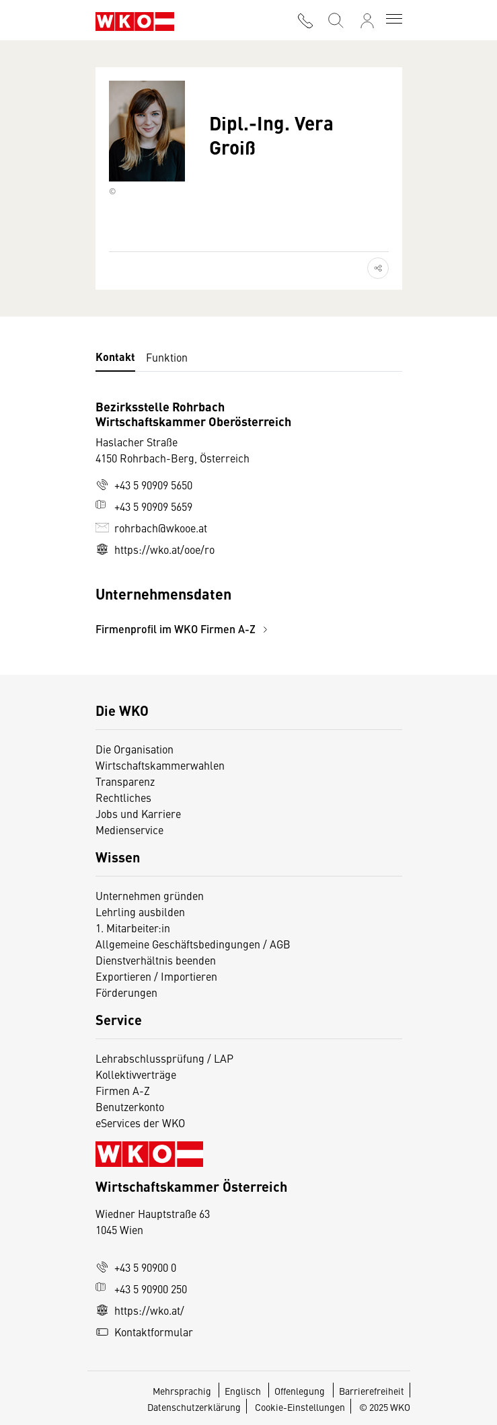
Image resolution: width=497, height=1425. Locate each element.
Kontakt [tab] (115, 356)
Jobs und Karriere (138, 813)
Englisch (244, 1390)
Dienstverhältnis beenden (155, 959)
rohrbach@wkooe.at (151, 527)
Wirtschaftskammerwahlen (160, 765)
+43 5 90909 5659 (143, 506)
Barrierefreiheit (371, 1390)
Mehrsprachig (183, 1390)
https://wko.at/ (139, 1310)
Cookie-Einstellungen (300, 1407)
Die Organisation (134, 748)
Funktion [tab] (167, 357)
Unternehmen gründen (149, 895)
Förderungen (126, 992)
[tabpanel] (248, 518)
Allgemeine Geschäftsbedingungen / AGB (193, 943)
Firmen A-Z (122, 1090)
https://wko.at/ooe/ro (155, 549)
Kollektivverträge (135, 1074)
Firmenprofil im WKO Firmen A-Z (183, 629)
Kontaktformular (144, 1331)
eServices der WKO (140, 1122)
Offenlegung (299, 1390)
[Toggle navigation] (394, 20)
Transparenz (125, 781)
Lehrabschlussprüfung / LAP (164, 1058)
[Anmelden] (367, 20)
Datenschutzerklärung (194, 1407)
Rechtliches (123, 797)
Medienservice (129, 829)
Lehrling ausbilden (140, 911)
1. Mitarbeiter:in (132, 927)
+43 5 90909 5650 (143, 484)
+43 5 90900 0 (135, 1267)
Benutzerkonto (129, 1106)
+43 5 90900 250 (141, 1288)
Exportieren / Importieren (156, 976)
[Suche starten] (334, 19)
